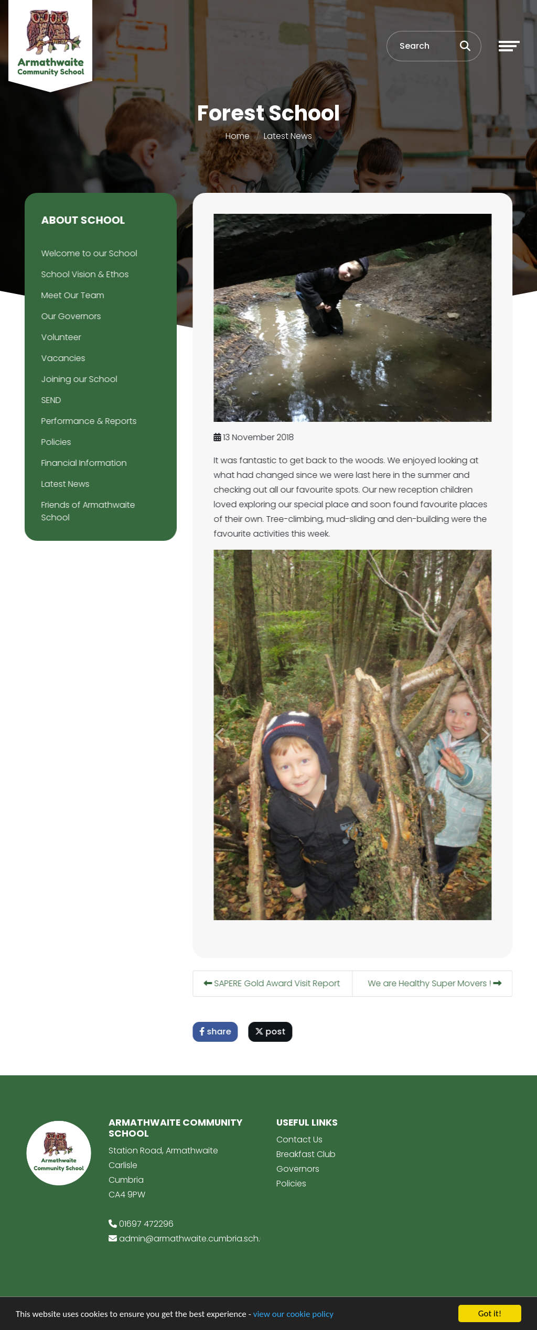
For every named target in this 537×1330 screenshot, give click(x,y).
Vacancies (62, 358)
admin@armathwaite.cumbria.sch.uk (194, 1239)
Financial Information (82, 463)
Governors (297, 1169)
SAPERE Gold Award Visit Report (273, 983)
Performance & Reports (87, 421)
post (271, 1032)
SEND (50, 400)
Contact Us (299, 1139)
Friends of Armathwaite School (87, 511)
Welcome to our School (88, 253)
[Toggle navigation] (509, 46)
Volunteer (60, 337)
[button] (222, 735)
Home (237, 136)
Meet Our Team (71, 295)
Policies (55, 442)
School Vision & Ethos (83, 274)
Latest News (288, 136)
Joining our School (78, 379)
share (216, 1032)
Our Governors (70, 316)
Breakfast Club (306, 1154)
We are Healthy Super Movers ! (436, 983)
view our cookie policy (293, 1314)
